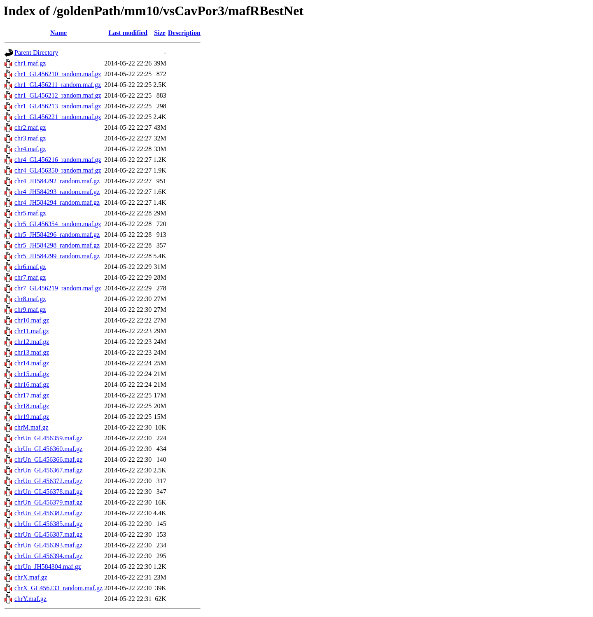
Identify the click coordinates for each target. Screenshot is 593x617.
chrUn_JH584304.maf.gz (47, 566)
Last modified (127, 32)
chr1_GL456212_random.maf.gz (57, 95)
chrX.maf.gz (30, 577)
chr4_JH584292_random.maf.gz (57, 181)
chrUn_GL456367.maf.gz (48, 470)
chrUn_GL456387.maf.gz (48, 534)
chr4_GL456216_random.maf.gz (57, 159)
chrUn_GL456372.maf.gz (48, 480)
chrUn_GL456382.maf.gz (48, 513)
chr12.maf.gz (31, 341)
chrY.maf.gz (30, 598)
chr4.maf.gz (30, 148)
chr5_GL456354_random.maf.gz (57, 223)
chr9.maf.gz (30, 309)
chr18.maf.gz (31, 405)
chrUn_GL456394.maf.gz (48, 555)
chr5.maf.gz (30, 213)
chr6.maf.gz (30, 266)
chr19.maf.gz (31, 416)
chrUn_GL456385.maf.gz (48, 523)
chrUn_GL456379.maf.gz (48, 502)
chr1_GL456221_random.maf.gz (57, 116)
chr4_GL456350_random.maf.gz (57, 170)
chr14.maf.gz (31, 363)
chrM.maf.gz (31, 427)
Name (58, 32)
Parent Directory (36, 52)
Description (184, 32)
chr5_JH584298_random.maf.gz (57, 245)
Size (160, 32)
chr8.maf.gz (30, 298)
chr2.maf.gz (30, 127)
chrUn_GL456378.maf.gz (48, 491)
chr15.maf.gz (31, 373)
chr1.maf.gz (30, 63)
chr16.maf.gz (31, 384)
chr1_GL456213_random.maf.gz (57, 106)
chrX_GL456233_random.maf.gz (58, 587)
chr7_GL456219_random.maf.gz (57, 288)
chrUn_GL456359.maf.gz (48, 438)
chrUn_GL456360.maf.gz (48, 448)
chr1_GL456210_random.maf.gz (57, 73)
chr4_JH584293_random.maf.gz (57, 191)
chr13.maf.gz (31, 352)
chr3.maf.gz (30, 138)
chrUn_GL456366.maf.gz (48, 459)
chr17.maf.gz (31, 395)
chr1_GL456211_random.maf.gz (57, 84)
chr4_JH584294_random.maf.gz (57, 202)
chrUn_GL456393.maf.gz (48, 545)
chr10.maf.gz (31, 320)
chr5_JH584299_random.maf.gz (57, 255)
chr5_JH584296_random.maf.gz (57, 234)
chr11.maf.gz (31, 330)
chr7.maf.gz (30, 277)
